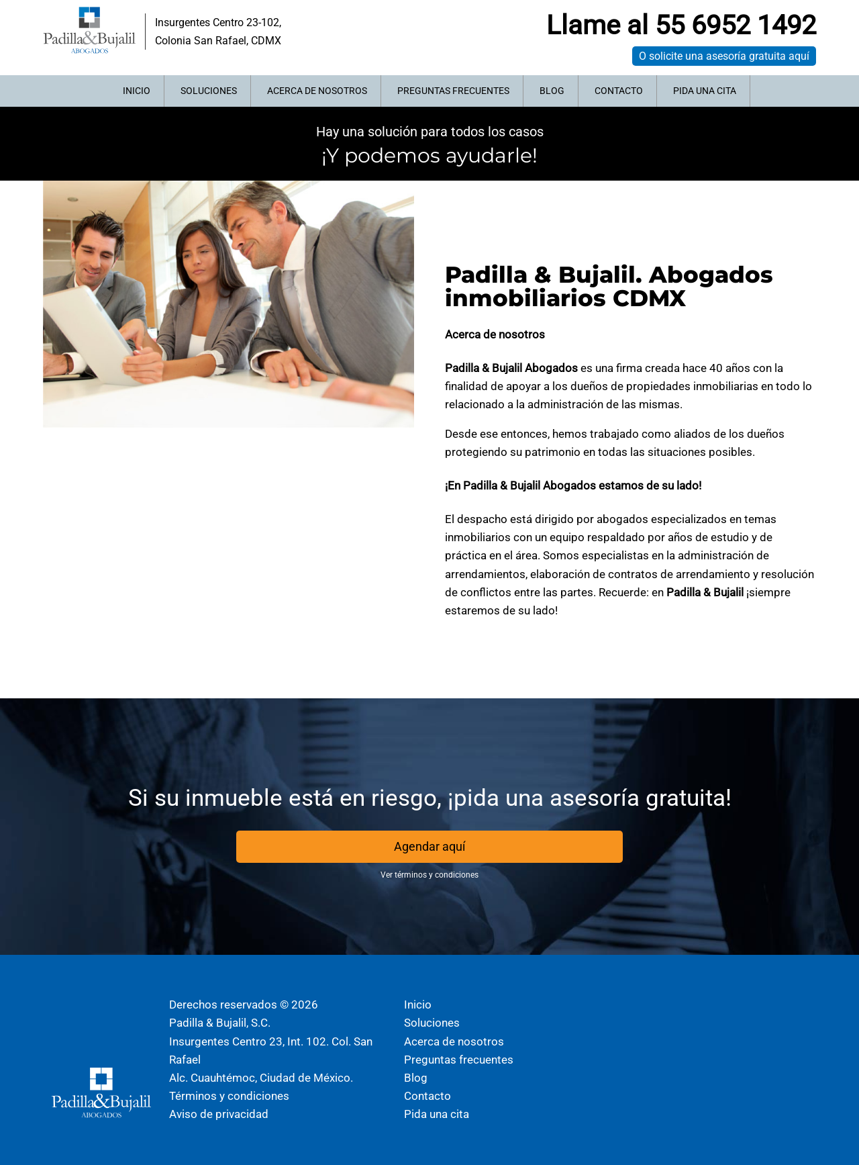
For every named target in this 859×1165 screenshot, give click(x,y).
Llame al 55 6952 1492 (681, 25)
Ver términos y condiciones (429, 875)
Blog (552, 90)
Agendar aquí (429, 846)
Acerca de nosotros (317, 90)
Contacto (619, 90)
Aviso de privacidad (218, 1114)
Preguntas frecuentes (453, 90)
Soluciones (209, 90)
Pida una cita (704, 90)
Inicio (136, 90)
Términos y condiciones (229, 1096)
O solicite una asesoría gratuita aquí (724, 56)
